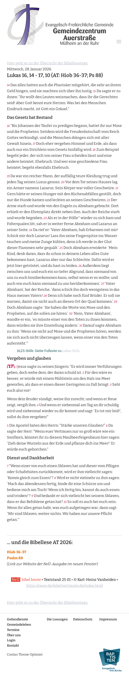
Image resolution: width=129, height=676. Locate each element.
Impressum (108, 619)
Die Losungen (57, 619)
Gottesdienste (17, 619)
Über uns (14, 635)
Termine (13, 630)
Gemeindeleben (19, 625)
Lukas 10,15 (70, 351)
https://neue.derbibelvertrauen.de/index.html (64, 585)
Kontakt (13, 645)
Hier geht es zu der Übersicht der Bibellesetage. (47, 63)
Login (11, 640)
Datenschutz (82, 619)
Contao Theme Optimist (25, 654)
